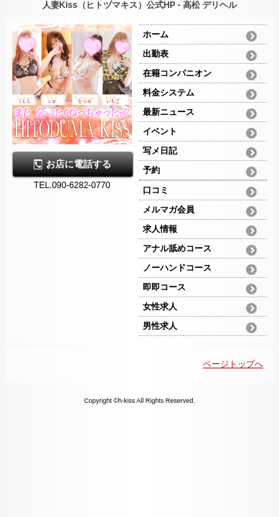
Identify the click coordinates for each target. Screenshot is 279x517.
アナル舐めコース (177, 248)
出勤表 (156, 54)
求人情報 (160, 229)
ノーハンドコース (177, 268)
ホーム (156, 34)
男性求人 (160, 326)
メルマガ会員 (168, 210)
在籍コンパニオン (177, 73)
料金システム (168, 93)
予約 (151, 170)
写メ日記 (160, 151)
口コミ (156, 190)
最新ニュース (168, 112)
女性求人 (160, 307)
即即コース (164, 287)
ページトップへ (233, 364)
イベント (160, 131)
